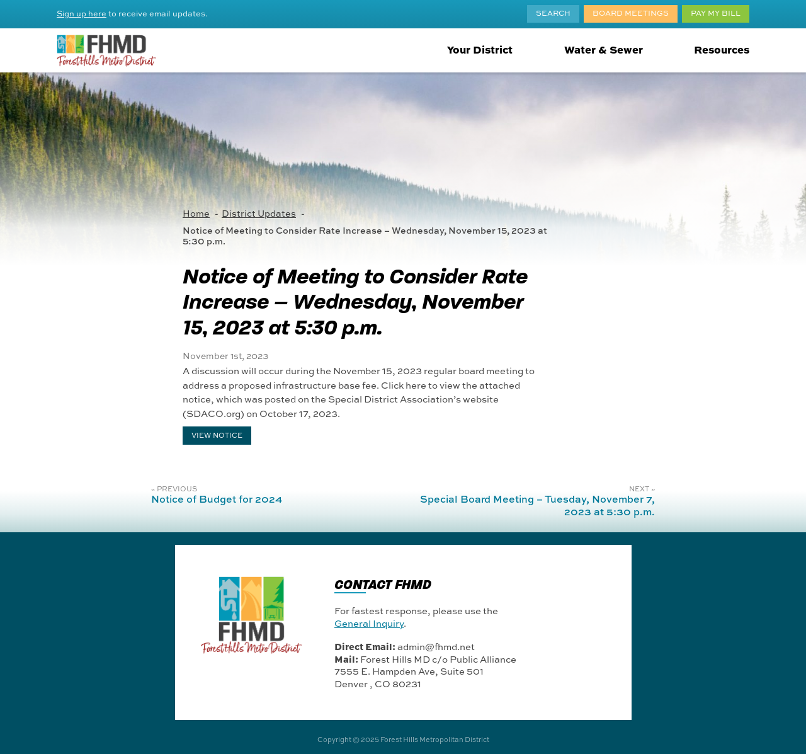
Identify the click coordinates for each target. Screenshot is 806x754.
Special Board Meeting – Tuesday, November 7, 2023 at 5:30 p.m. (537, 504)
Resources (721, 49)
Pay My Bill (716, 12)
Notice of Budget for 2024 (216, 498)
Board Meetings (631, 12)
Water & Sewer (603, 49)
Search (553, 12)
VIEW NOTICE (216, 435)
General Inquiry (369, 623)
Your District (480, 49)
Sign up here (81, 13)
